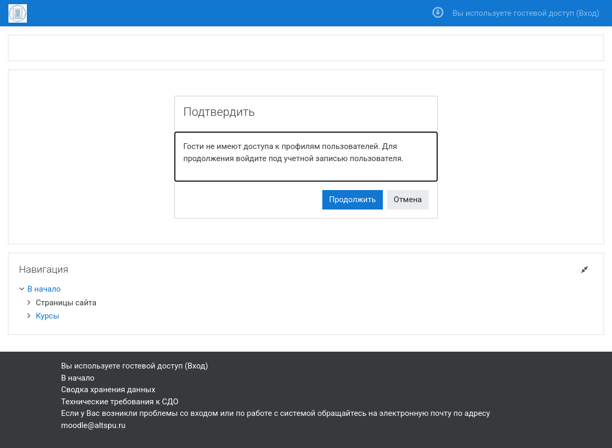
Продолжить (352, 199)
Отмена (408, 199)
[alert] (306, 156)
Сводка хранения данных (108, 389)
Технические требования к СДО (120, 401)
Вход (588, 13)
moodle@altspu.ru (93, 425)
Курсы (47, 316)
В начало (44, 289)
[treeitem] (306, 289)
